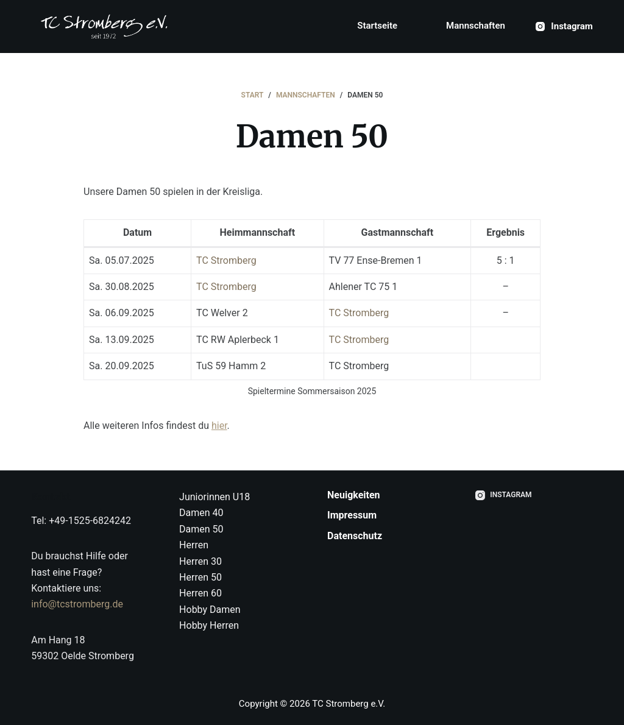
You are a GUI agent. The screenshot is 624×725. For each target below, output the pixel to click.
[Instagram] (564, 26)
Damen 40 (201, 512)
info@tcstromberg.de (77, 604)
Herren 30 (200, 561)
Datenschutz (354, 536)
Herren (193, 545)
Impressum (352, 515)
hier (219, 425)
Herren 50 (200, 577)
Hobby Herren (209, 625)
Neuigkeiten (353, 495)
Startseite (377, 25)
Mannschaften (475, 25)
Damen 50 (201, 529)
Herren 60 (200, 593)
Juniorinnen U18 (214, 497)
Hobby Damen (210, 609)
